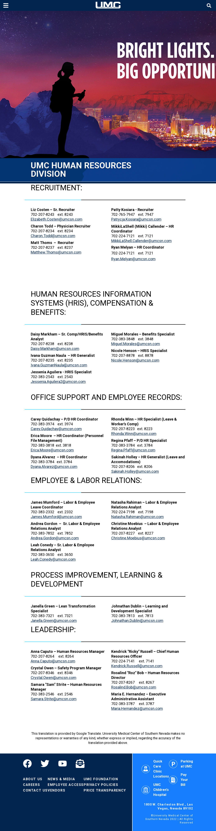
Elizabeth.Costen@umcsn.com (56, 219)
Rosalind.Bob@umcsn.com (133, 687)
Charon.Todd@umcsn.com (53, 236)
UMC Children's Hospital (155, 790)
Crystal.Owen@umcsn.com (53, 677)
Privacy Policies (101, 785)
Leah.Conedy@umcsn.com (53, 559)
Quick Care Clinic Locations (155, 768)
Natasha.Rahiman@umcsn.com (137, 517)
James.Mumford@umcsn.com (56, 517)
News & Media (61, 779)
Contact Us (35, 790)
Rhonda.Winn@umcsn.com (133, 433)
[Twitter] (45, 763)
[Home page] (108, 5)
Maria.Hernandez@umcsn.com (137, 708)
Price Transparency (105, 790)
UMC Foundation (101, 779)
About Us (32, 779)
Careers (31, 785)
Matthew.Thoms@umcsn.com (56, 252)
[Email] (80, 763)
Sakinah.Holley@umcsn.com (135, 471)
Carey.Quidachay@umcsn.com (56, 429)
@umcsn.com (141, 241)
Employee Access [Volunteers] (66, 785)
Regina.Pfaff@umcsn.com (133, 450)
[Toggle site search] (209, 5)
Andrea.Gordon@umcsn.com (55, 538)
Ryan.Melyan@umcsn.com (133, 259)
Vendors (56, 790)
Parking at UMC (181, 763)
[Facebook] (29, 763)
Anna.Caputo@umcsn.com (53, 661)
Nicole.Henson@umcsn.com (135, 360)
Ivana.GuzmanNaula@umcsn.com (59, 365)
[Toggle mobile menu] (6, 5)
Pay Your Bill (178, 780)
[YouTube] (62, 763)
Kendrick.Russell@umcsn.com (136, 666)
